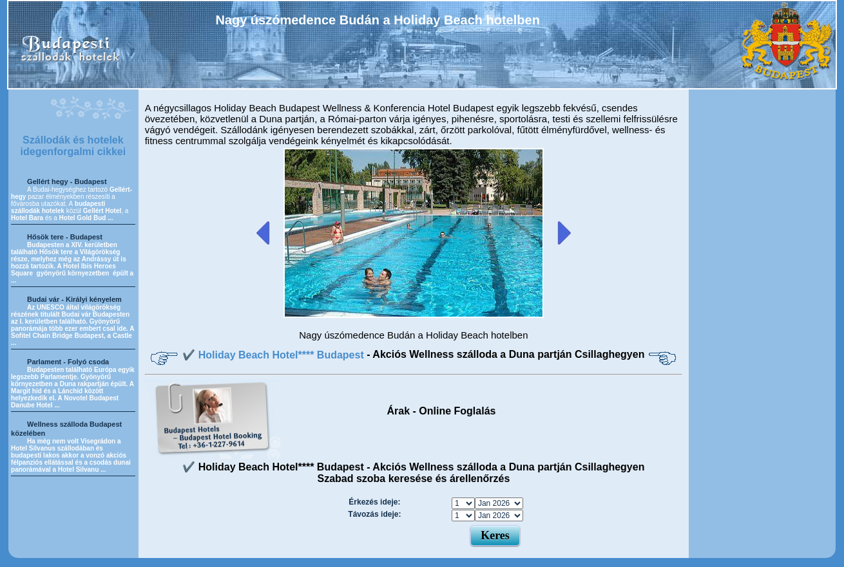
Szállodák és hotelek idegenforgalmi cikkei (73, 146)
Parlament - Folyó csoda (68, 362)
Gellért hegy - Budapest (66, 181)
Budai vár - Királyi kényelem (74, 299)
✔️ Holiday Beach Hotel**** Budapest (274, 354)
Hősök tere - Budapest (64, 237)
